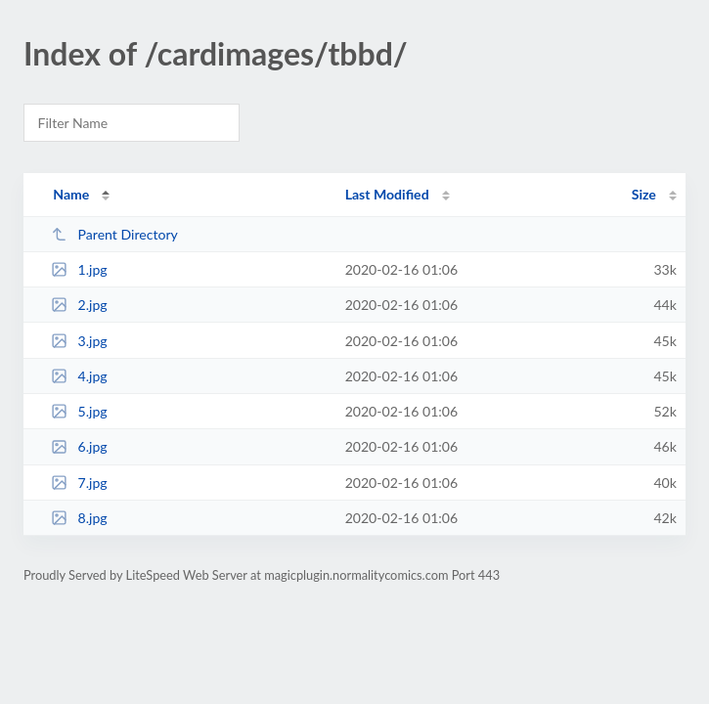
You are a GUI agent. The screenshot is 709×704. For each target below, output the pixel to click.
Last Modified (387, 194)
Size (644, 194)
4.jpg (79, 376)
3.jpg (79, 340)
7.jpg (79, 482)
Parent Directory (114, 234)
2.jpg (79, 304)
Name (71, 194)
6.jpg (79, 446)
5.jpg (79, 411)
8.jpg (79, 517)
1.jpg (79, 269)
